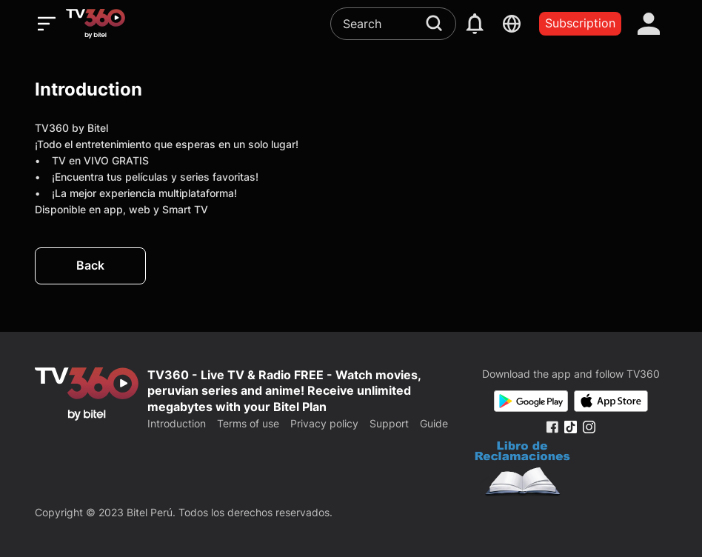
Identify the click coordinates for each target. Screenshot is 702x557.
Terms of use (248, 423)
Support (389, 423)
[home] (95, 24)
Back (90, 265)
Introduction (176, 423)
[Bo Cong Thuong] (522, 470)
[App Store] (611, 401)
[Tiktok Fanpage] (570, 427)
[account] (648, 23)
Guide (434, 423)
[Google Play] (531, 401)
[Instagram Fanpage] (589, 427)
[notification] (474, 23)
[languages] (511, 23)
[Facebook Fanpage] (552, 427)
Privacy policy (324, 423)
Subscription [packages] (580, 23)
